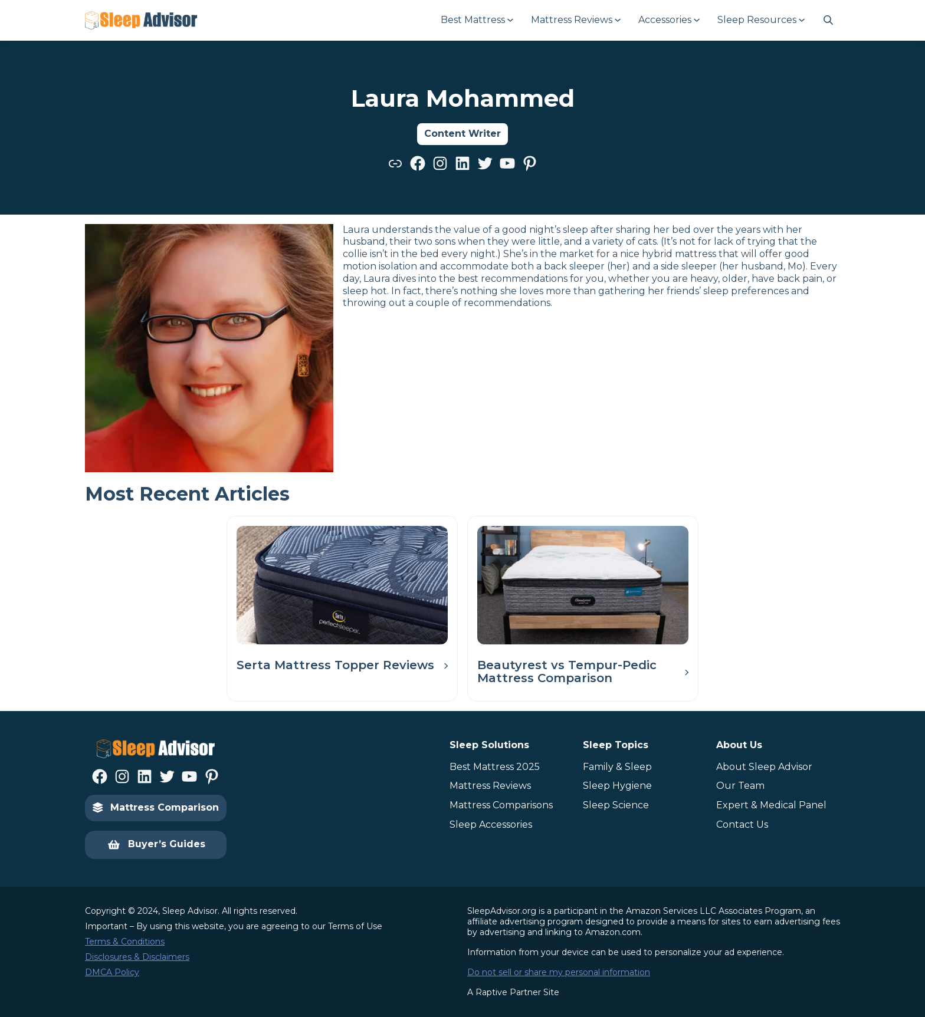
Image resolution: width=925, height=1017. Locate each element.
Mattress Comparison (156, 807)
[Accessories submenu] (668, 20)
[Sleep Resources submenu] (760, 20)
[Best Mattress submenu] (476, 20)
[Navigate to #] (828, 20)
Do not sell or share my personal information (558, 972)
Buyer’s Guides (156, 845)
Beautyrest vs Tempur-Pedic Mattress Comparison (567, 671)
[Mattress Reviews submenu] (575, 20)
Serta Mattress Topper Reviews (335, 665)
